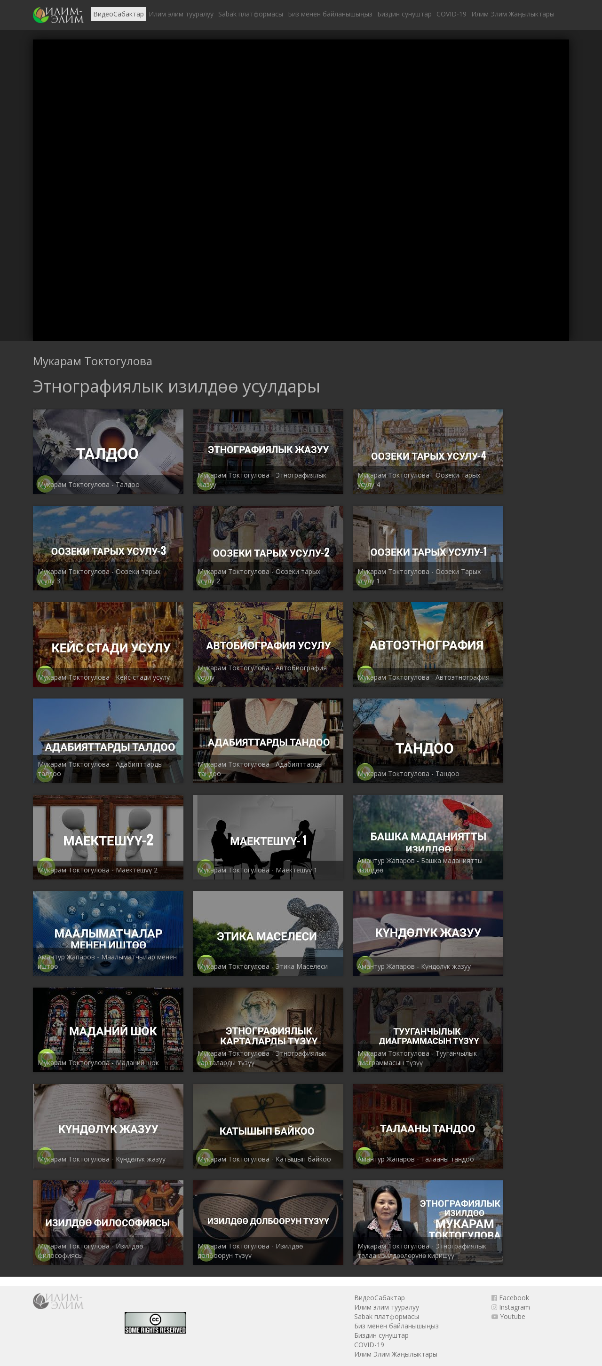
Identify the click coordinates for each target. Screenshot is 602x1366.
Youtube (508, 1316)
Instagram (510, 1307)
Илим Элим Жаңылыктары (512, 13)
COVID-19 (451, 13)
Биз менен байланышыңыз (330, 13)
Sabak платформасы (250, 13)
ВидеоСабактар (118, 13)
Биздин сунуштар (404, 13)
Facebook (510, 1297)
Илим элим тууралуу (181, 13)
